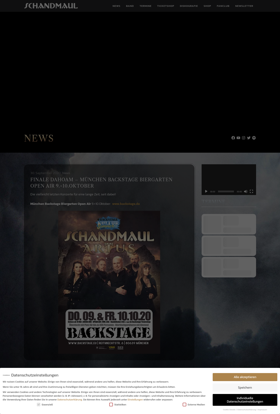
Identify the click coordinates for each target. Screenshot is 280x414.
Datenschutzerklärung (70, 399)
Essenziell (45, 404)
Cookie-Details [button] (229, 409)
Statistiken (117, 404)
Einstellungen (135, 399)
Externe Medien (194, 404)
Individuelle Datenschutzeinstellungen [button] (245, 400)
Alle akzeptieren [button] (245, 377)
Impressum (262, 409)
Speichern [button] (245, 387)
